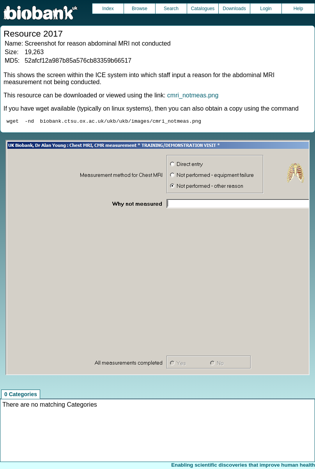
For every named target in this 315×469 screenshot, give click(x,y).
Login (265, 8)
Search (171, 8)
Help (298, 8)
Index (107, 8)
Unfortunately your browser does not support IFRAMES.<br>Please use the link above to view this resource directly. (157, 258)
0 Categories (20, 395)
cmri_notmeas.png (193, 95)
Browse (139, 8)
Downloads (234, 8)
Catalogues (203, 8)
